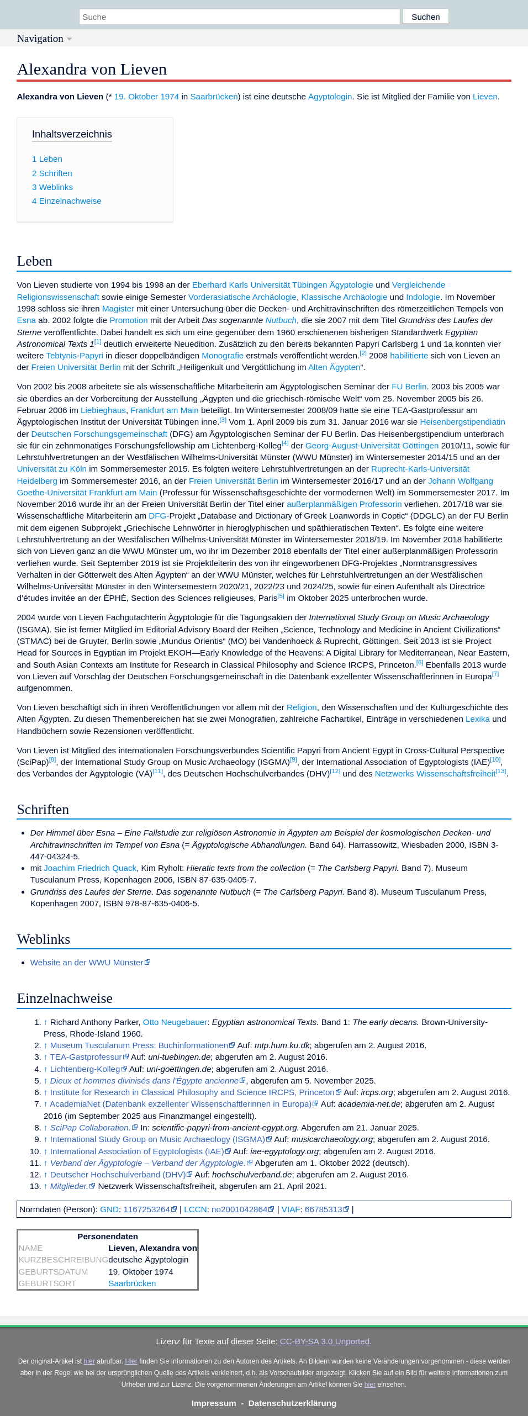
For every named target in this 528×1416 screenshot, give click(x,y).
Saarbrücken (213, 96)
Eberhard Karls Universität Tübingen (260, 284)
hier (89, 1361)
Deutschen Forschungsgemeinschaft (99, 433)
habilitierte (409, 355)
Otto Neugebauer (175, 1022)
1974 (169, 96)
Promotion (128, 320)
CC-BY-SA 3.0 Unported (324, 1341)
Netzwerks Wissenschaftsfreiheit (435, 773)
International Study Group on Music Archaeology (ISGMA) (157, 1139)
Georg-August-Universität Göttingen (372, 445)
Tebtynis (61, 355)
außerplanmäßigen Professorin (344, 504)
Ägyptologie (351, 284)
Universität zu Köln (52, 468)
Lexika (478, 718)
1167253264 (146, 1209)
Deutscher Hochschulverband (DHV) (118, 1174)
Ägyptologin (330, 96)
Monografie (223, 355)
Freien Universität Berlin (76, 367)
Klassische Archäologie (344, 297)
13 (500, 771)
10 (495, 759)
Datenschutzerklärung (293, 1403)
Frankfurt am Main (164, 410)
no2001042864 (239, 1209)
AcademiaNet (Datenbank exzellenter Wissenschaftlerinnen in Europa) (180, 1103)
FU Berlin (409, 386)
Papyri (91, 355)
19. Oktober (136, 96)
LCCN (195, 1209)
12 (335, 771)
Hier (131, 1361)
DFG (157, 515)
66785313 (323, 1209)
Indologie (423, 297)
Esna (26, 320)
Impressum (214, 1403)
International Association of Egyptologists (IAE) (137, 1151)
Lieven (485, 96)
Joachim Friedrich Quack (90, 868)
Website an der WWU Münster (87, 962)
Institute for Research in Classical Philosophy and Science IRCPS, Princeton (192, 1092)
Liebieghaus (103, 410)
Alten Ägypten (334, 367)
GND (109, 1209)
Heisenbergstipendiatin (462, 421)
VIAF (291, 1209)
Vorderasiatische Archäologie (242, 297)
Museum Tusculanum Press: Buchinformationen (139, 1045)
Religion (302, 707)
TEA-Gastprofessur (86, 1056)
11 (157, 771)
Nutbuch (281, 320)
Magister (118, 308)
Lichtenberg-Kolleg (85, 1069)
